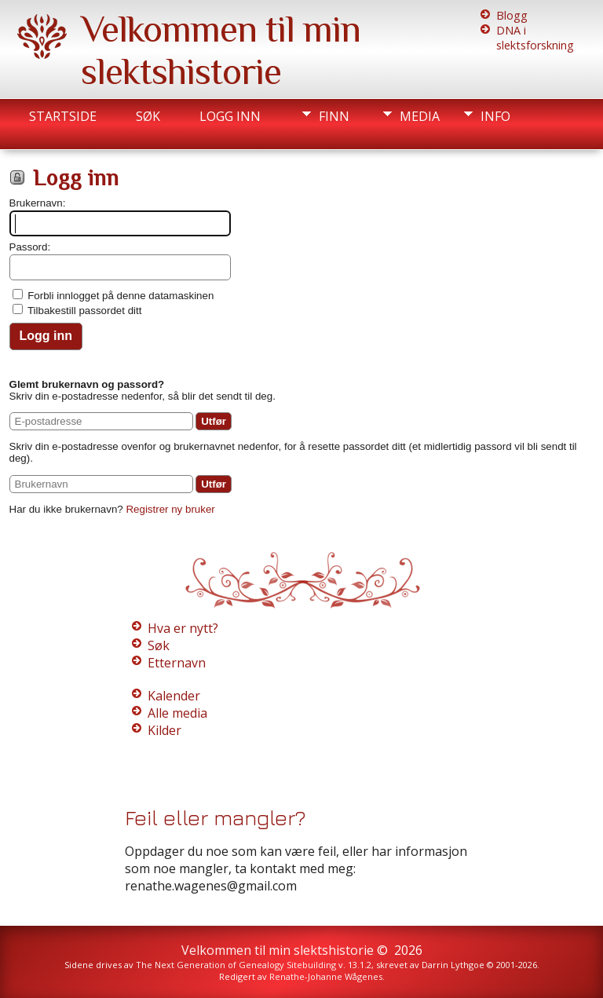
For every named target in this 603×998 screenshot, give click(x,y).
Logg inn (230, 116)
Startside (63, 116)
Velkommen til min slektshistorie (220, 50)
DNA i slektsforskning (535, 38)
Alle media (177, 713)
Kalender (174, 695)
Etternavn (177, 662)
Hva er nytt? (183, 628)
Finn (334, 116)
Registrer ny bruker (170, 509)
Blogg (512, 15)
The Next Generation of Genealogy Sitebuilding (236, 965)
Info (495, 116)
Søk (148, 116)
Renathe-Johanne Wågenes (325, 976)
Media (420, 116)
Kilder (164, 730)
